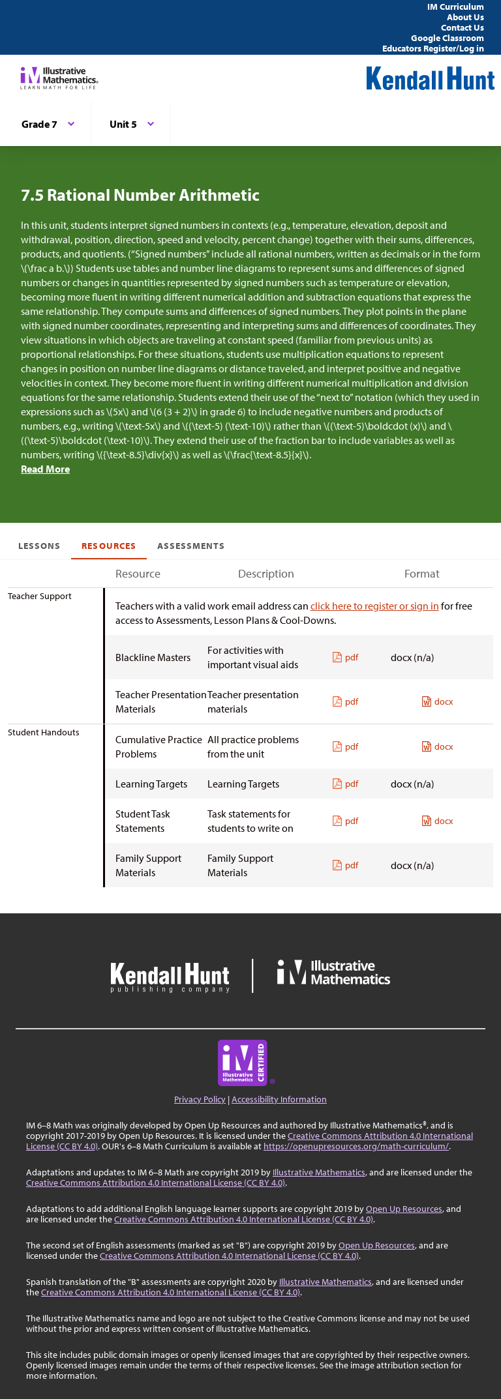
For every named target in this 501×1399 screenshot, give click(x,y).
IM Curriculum (455, 6)
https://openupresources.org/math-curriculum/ (356, 1146)
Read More (45, 468)
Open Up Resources (404, 1209)
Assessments (191, 546)
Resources (109, 546)
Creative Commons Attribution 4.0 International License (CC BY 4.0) (155, 1182)
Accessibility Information (279, 1099)
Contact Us (462, 27)
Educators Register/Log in (433, 48)
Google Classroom (447, 38)
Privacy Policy (200, 1099)
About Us (465, 17)
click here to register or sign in (375, 605)
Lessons (39, 546)
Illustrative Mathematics (319, 1172)
